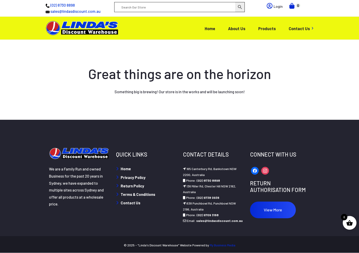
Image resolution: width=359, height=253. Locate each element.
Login (275, 6)
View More (273, 209)
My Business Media (222, 245)
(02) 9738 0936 (208, 198)
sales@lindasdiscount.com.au (75, 11)
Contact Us (130, 202)
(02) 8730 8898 (62, 5)
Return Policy (132, 186)
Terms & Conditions (138, 194)
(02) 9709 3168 (208, 215)
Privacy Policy (133, 177)
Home (126, 168)
